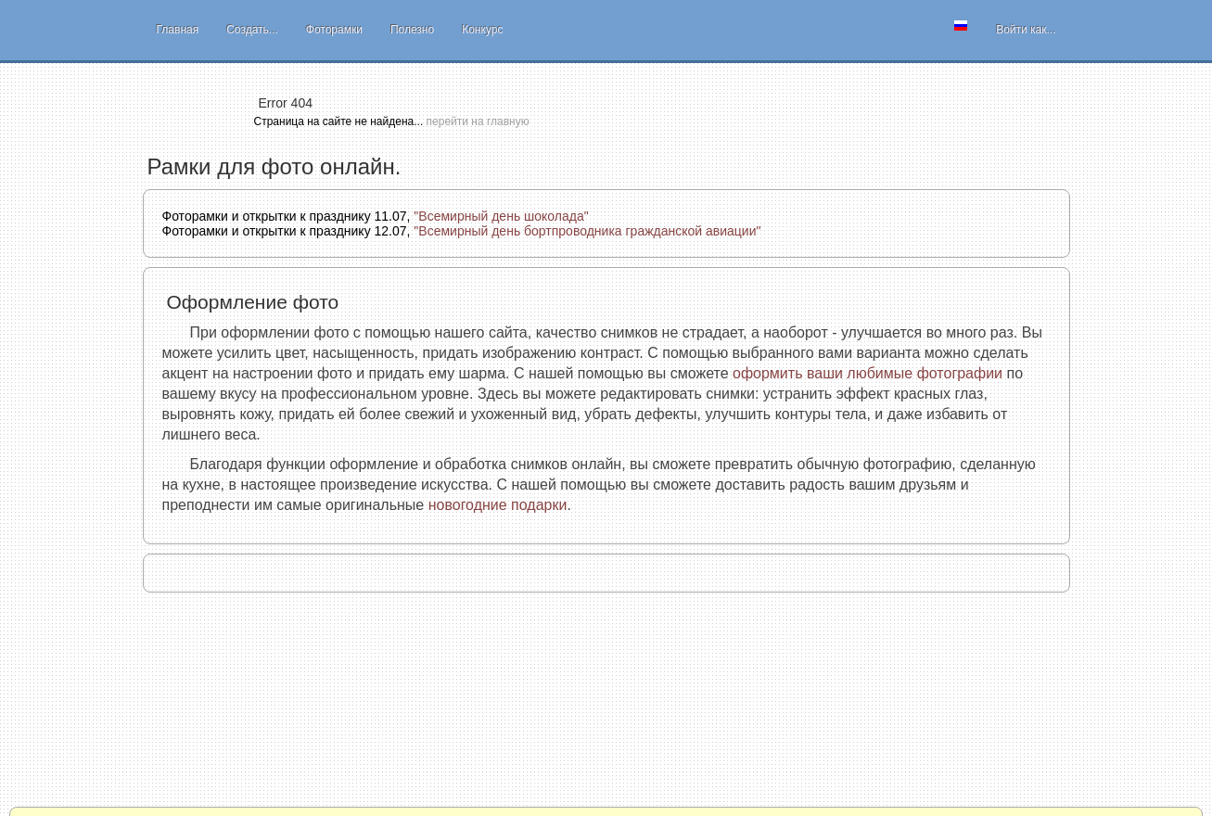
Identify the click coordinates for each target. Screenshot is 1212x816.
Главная (178, 29)
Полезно (412, 29)
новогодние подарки (498, 505)
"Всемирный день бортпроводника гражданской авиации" (587, 230)
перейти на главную (478, 121)
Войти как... (1025, 29)
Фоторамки (334, 29)
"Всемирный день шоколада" (501, 216)
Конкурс (482, 29)
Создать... (252, 29)
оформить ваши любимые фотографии (867, 373)
